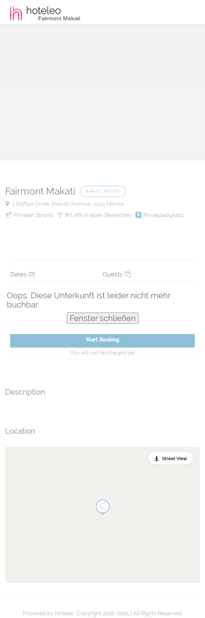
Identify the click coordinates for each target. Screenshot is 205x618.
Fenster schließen (103, 318)
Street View (174, 458)
